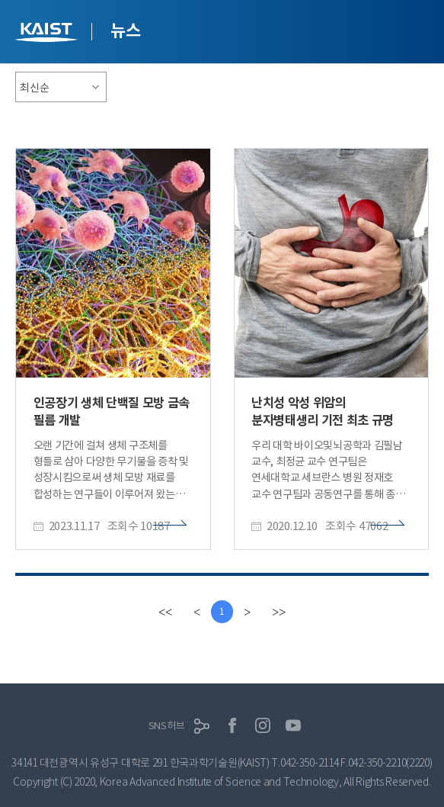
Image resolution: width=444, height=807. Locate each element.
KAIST (48, 34)
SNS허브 (167, 725)
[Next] (247, 611)
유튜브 (293, 725)
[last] (279, 611)
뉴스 (125, 30)
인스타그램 (262, 725)
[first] (165, 611)
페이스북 (232, 725)
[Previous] (196, 611)
